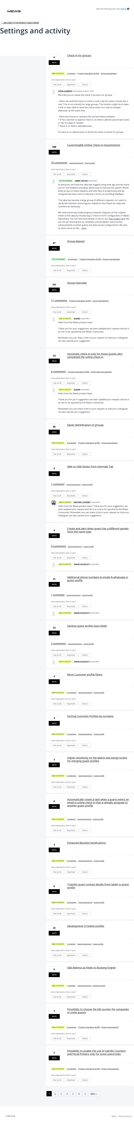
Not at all (58, 84)
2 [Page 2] (55, 1093)
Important (72, 84)
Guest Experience (76, 163)
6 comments (58, 371)
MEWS (113, 1116)
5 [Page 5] (73, 1093)
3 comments (58, 643)
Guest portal (90, 163)
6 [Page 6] (79, 1093)
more (83, 228)
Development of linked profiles (85, 926)
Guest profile (87, 484)
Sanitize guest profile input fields (87, 626)
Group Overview (77, 283)
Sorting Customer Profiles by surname (90, 716)
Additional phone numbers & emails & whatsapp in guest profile (97, 578)
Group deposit (76, 241)
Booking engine (99, 985)
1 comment (71, 73)
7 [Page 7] (85, 1093)
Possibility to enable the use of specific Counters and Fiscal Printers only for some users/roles (96, 1052)
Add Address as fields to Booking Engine (91, 967)
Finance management (111, 259)
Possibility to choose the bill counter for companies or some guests (98, 1010)
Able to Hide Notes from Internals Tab (90, 466)
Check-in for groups (79, 55)
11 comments (59, 300)
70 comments (59, 162)
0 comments (58, 546)
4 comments (71, 443)
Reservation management (101, 372)
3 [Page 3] (61, 1093)
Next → (94, 1093)
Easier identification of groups (85, 425)
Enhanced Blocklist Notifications (86, 843)
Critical (86, 84)
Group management (109, 73)
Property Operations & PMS (88, 73)
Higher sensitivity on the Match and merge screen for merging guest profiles (97, 759)
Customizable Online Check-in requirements (93, 145)
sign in (123, 9)
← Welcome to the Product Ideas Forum (20, 23)
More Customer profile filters (84, 674)
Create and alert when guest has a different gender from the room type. (98, 530)
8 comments (72, 259)
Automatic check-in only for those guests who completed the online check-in (95, 355)
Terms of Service (125, 1116)
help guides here (117, 218)
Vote (54, 62)
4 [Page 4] (67, 1093)
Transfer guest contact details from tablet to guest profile (98, 886)
